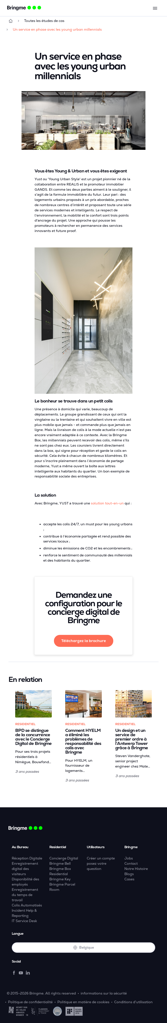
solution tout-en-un (107, 503)
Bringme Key (60, 879)
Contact (131, 863)
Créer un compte (101, 858)
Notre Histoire (136, 868)
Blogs (129, 874)
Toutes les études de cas (44, 20)
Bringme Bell (60, 863)
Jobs (128, 858)
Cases (129, 879)
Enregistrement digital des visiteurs (25, 868)
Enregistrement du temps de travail (25, 894)
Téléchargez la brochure (83, 640)
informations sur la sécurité (104, 993)
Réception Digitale (27, 858)
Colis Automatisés (27, 905)
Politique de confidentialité (30, 1002)
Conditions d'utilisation (133, 1002)
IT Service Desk (24, 921)
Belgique (83, 947)
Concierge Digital (63, 858)
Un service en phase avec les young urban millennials (57, 29)
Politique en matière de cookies (83, 1002)
